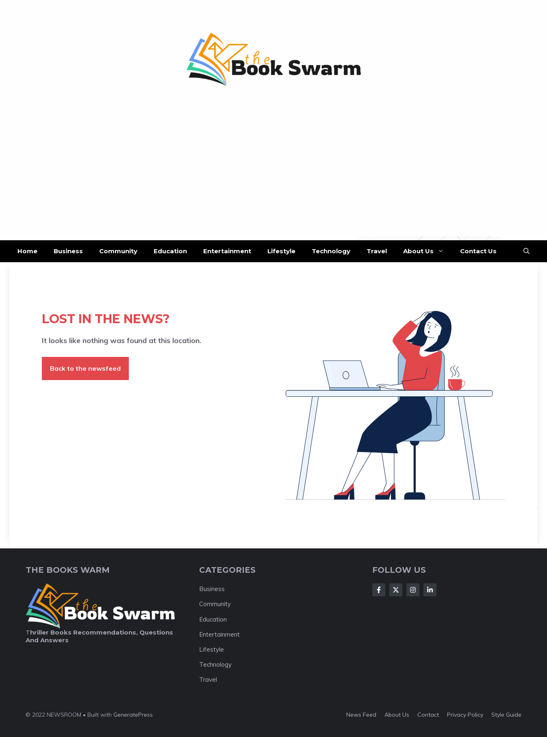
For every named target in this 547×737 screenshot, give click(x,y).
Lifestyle (281, 251)
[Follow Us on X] (395, 589)
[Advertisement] (273, 179)
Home (27, 251)
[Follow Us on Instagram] (412, 589)
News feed (361, 714)
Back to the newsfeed (85, 368)
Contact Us (478, 251)
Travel (377, 251)
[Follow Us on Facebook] (378, 589)
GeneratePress (133, 714)
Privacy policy (465, 714)
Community (118, 251)
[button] (526, 251)
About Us (427, 251)
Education (170, 251)
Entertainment (227, 251)
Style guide (506, 714)
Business (68, 251)
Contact (428, 714)
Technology (331, 251)
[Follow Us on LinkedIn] (429, 589)
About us (396, 714)
